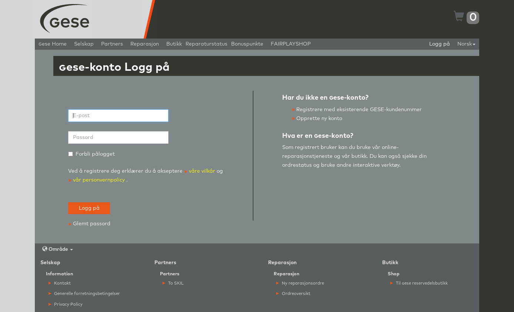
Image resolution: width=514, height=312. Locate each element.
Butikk (174, 44)
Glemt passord (89, 223)
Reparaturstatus (206, 44)
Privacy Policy (66, 304)
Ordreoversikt (293, 294)
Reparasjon (144, 44)
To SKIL (173, 283)
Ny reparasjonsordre (300, 283)
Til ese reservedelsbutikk (419, 283)
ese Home (53, 44)
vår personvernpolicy (97, 180)
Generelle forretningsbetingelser (84, 294)
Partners (112, 44)
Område (57, 249)
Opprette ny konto (317, 118)
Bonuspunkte (247, 44)
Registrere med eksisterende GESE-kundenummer (357, 109)
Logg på (439, 44)
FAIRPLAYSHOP (291, 44)
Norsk (466, 44)
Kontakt (60, 283)
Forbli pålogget (91, 154)
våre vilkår (201, 171)
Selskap (84, 44)
